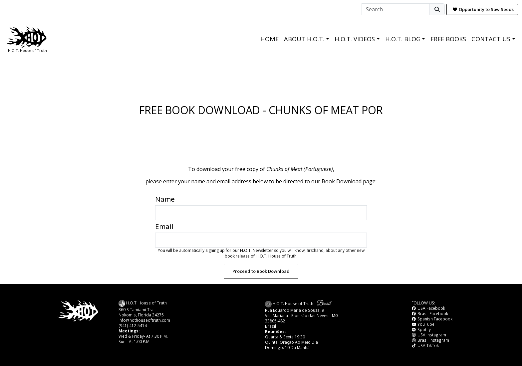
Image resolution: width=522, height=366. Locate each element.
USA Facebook (428, 308)
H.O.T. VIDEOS (355, 39)
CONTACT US (490, 39)
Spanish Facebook (431, 318)
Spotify (421, 329)
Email (164, 226)
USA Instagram (428, 334)
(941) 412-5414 (133, 325)
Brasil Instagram (430, 340)
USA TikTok (425, 345)
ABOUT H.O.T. (304, 39)
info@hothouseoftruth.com (144, 320)
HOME (269, 39)
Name (165, 199)
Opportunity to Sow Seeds (483, 9)
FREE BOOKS (448, 39)
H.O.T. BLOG (402, 39)
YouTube (422, 324)
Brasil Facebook (429, 313)
